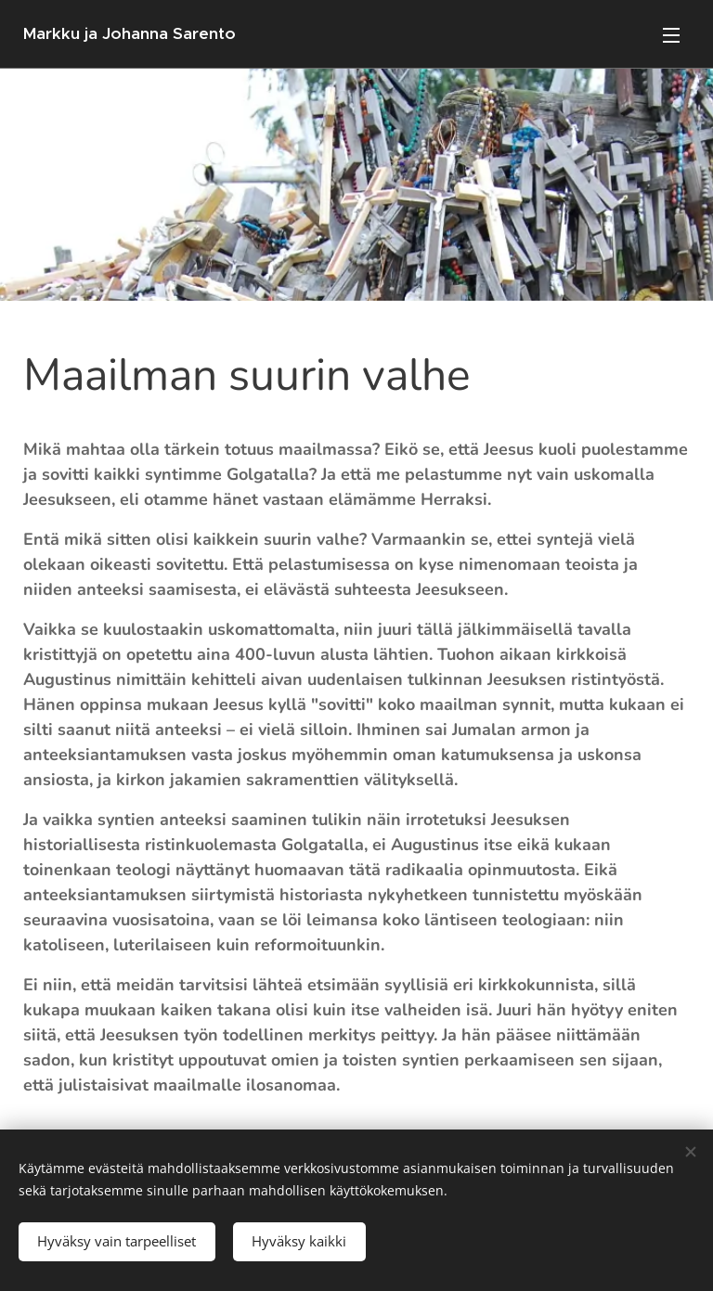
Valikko (671, 35)
